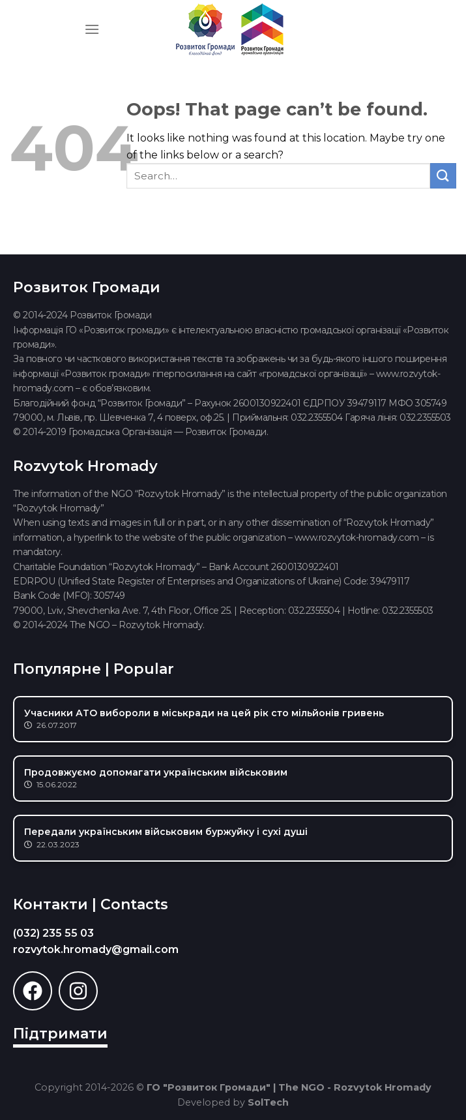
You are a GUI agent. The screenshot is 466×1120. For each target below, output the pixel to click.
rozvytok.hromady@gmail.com (96, 949)
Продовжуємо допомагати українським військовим (155, 772)
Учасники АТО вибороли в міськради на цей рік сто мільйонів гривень (204, 713)
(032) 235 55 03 (53, 933)
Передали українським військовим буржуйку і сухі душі (166, 832)
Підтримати (60, 1033)
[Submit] (443, 176)
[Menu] (92, 29)
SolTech (268, 1102)
